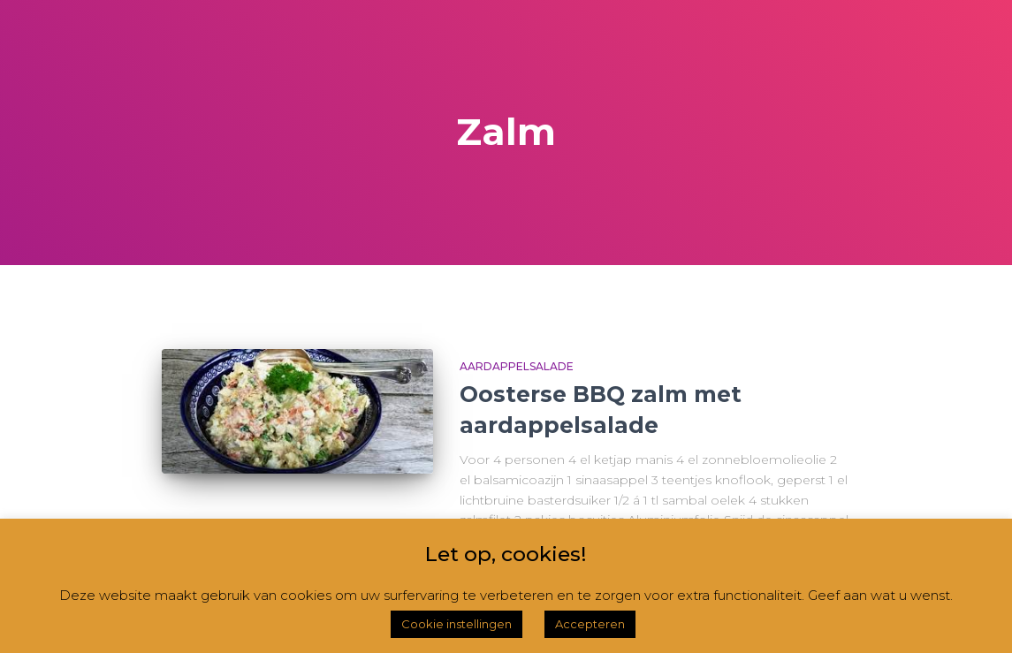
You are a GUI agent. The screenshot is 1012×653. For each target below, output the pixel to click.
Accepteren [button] (590, 624)
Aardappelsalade (517, 366)
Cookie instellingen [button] (456, 624)
